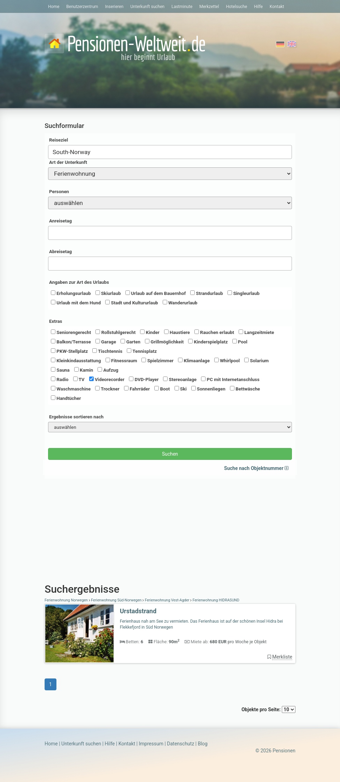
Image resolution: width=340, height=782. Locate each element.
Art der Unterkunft (68, 162)
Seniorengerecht (71, 332)
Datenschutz (180, 743)
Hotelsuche (236, 6)
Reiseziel (58, 140)
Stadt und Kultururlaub (131, 302)
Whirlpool (227, 360)
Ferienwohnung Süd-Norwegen (116, 600)
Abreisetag (60, 251)
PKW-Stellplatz (69, 351)
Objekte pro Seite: (268, 709)
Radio (60, 379)
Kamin (83, 370)
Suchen (170, 454)
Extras (55, 321)
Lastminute (181, 6)
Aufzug (108, 370)
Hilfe (258, 6)
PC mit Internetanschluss (230, 379)
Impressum (151, 743)
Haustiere (177, 332)
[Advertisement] (170, 527)
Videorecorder (107, 379)
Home (53, 6)
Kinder (149, 332)
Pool (239, 341)
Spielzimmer (157, 360)
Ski (181, 389)
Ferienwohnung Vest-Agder (167, 600)
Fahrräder (137, 389)
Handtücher (66, 398)
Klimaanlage (194, 360)
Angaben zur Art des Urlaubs (79, 282)
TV (79, 379)
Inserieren (114, 6)
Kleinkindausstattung (76, 360)
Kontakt (277, 6)
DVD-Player (144, 379)
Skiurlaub (108, 293)
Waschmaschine (71, 389)
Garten (130, 341)
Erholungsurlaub (71, 293)
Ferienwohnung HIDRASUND (215, 600)
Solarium (256, 360)
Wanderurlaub (180, 302)
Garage (105, 341)
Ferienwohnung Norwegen (67, 600)
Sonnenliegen (208, 389)
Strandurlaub (206, 293)
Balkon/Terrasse (71, 341)
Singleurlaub (243, 293)
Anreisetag (60, 220)
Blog (203, 743)
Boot (162, 389)
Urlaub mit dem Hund (76, 302)
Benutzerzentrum (82, 6)
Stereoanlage (179, 379)
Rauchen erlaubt (214, 332)
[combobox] (170, 152)
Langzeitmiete (256, 332)
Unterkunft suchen (147, 6)
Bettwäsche (245, 389)
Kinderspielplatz (207, 341)
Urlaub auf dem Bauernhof (155, 293)
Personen (59, 191)
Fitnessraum (121, 360)
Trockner (107, 389)
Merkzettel (209, 6)
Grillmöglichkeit (164, 341)
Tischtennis (107, 351)
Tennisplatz (142, 351)
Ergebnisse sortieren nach (76, 416)
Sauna (60, 370)
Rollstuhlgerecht (115, 332)
